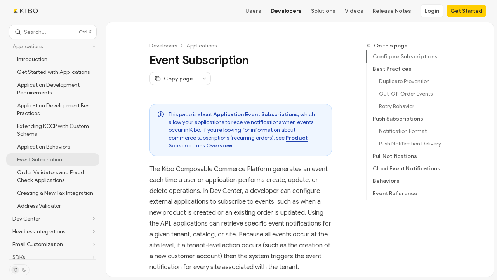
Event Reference (395, 193)
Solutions (323, 10)
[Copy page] (173, 78)
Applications (201, 45)
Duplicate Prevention (404, 81)
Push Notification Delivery (410, 143)
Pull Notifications (395, 155)
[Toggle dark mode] (19, 269)
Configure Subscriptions (405, 56)
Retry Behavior (396, 106)
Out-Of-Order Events (406, 93)
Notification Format (403, 131)
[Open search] (52, 32)
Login (432, 10)
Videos (354, 10)
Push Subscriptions (398, 118)
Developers (286, 10)
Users (253, 10)
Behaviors (386, 180)
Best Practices (392, 68)
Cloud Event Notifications (406, 168)
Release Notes (392, 10)
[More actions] (204, 78)
